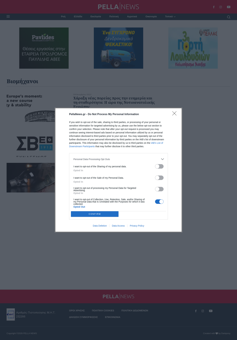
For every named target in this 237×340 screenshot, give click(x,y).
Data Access (118, 225)
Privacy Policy (137, 225)
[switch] (159, 166)
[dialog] (118, 170)
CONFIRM (95, 214)
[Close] (175, 114)
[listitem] (118, 159)
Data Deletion (100, 225)
